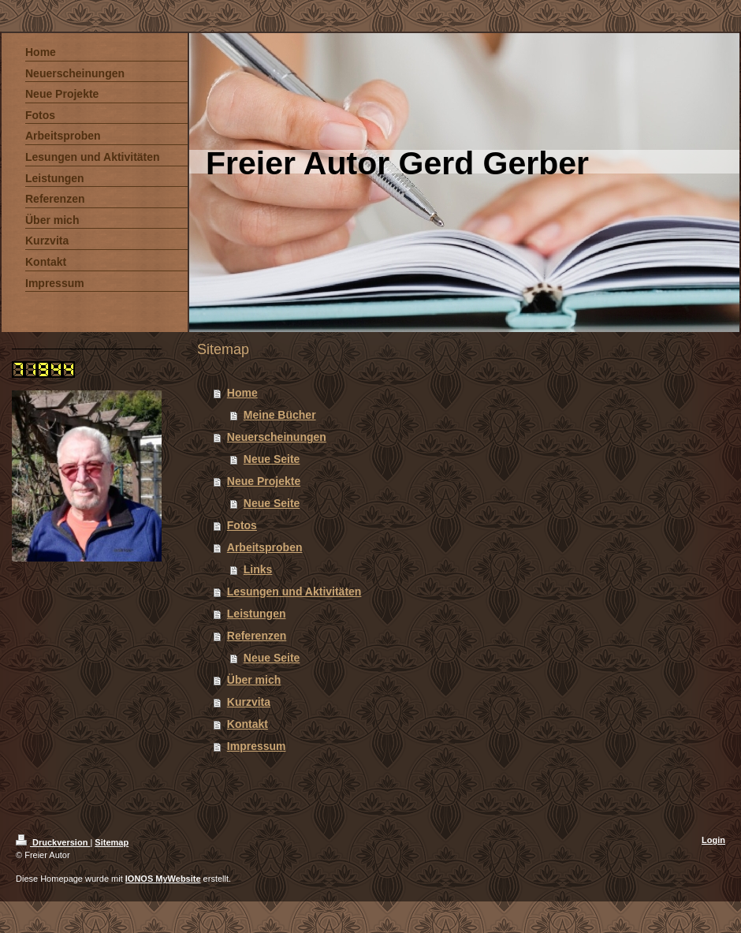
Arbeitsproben (265, 547)
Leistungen (256, 613)
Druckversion (53, 842)
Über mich (254, 680)
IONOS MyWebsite (163, 878)
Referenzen (256, 635)
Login (713, 840)
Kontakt (247, 724)
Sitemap (111, 842)
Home (242, 392)
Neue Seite (272, 459)
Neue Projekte (263, 481)
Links (258, 569)
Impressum (256, 746)
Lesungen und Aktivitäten (294, 591)
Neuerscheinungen (276, 437)
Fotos (242, 525)
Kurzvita (248, 702)
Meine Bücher (280, 415)
